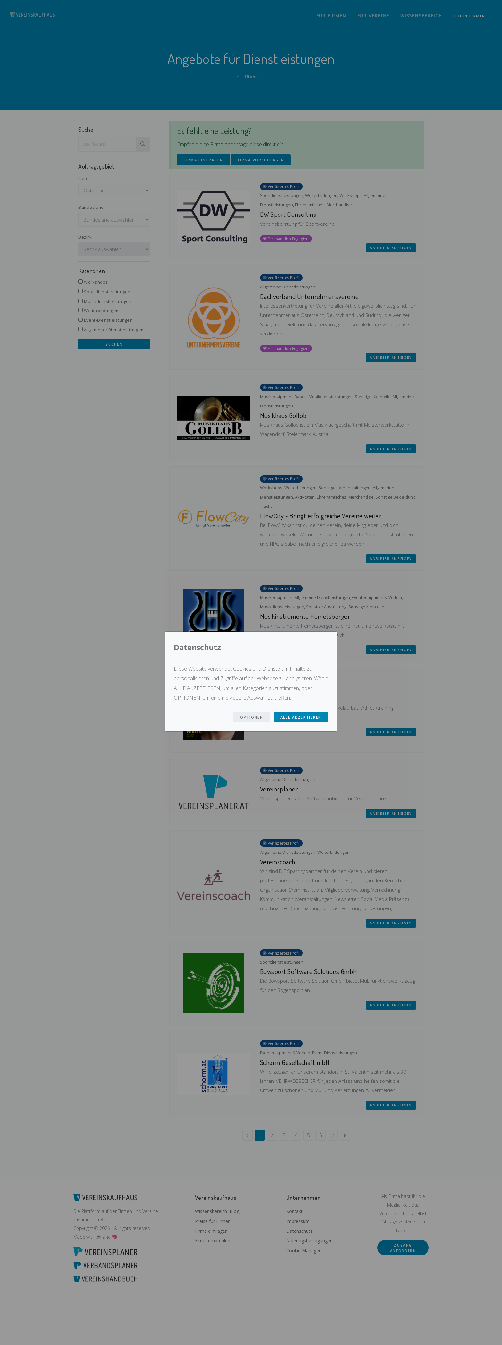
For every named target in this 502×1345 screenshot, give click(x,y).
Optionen (251, 717)
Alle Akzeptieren (300, 717)
